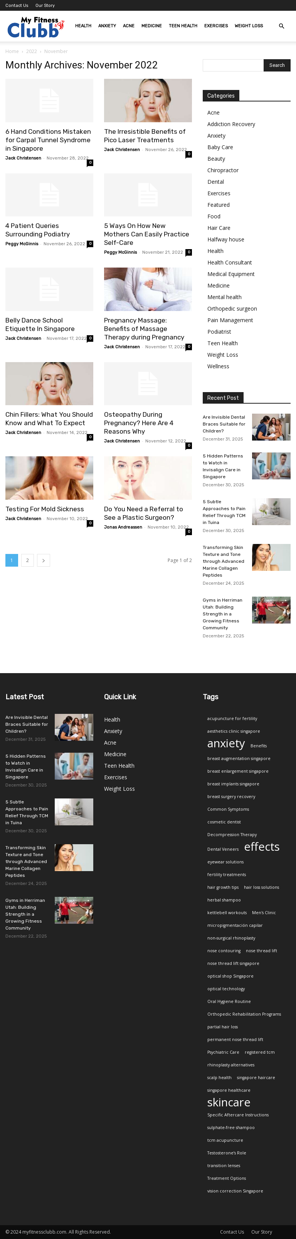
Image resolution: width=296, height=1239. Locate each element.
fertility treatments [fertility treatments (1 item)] (226, 874)
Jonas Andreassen (123, 527)
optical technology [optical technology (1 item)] (226, 988)
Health (83, 25)
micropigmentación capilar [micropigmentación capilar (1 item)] (235, 925)
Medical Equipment (231, 274)
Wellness (218, 366)
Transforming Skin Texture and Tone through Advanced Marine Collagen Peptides (223, 561)
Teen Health (183, 25)
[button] (281, 26)
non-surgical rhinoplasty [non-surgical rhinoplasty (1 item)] (231, 938)
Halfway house (225, 239)
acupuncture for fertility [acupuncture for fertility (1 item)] (232, 718)
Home (12, 51)
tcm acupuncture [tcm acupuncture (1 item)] (225, 1140)
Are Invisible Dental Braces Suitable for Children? (224, 424)
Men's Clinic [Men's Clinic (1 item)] (264, 912)
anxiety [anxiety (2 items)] (226, 743)
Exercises (216, 25)
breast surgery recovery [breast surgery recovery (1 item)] (231, 796)
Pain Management (230, 320)
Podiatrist (219, 331)
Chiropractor (223, 170)
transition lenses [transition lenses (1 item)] (223, 1165)
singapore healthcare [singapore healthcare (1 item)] (229, 1090)
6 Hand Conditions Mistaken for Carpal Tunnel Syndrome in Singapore (48, 140)
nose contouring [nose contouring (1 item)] (223, 950)
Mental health (224, 297)
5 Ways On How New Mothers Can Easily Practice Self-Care (146, 234)
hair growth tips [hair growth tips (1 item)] (223, 887)
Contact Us (16, 5)
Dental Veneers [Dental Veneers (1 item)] (223, 849)
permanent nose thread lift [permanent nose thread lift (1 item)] (235, 1039)
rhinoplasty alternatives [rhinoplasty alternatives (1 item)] (230, 1065)
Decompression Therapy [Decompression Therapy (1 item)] (232, 834)
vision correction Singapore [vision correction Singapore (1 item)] (235, 1191)
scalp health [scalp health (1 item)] (219, 1077)
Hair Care (218, 227)
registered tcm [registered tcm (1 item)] (260, 1052)
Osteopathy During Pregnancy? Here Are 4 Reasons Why (138, 423)
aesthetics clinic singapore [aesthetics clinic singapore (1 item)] (233, 731)
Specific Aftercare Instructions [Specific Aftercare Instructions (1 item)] (238, 1115)
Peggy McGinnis (21, 243)
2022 (31, 51)
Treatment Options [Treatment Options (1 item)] (226, 1178)
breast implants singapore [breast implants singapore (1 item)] (233, 784)
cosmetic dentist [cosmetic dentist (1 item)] (224, 822)
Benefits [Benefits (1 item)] (259, 745)
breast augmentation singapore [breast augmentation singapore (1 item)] (239, 758)
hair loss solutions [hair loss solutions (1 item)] (261, 887)
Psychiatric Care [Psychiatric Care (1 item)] (223, 1052)
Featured (218, 204)
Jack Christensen (23, 158)
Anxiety (107, 25)
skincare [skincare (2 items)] (229, 1102)
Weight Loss (249, 25)
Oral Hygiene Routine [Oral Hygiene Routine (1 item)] (229, 1001)
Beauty (216, 158)
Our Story (45, 5)
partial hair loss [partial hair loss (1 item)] (222, 1026)
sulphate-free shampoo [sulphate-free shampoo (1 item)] (231, 1127)
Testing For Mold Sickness (44, 509)
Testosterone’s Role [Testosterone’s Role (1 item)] (226, 1153)
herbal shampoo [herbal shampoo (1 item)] (224, 900)
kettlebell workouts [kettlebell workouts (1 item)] (227, 912)
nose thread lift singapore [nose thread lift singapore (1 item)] (233, 963)
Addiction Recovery (231, 124)
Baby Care (220, 147)
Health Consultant (229, 262)
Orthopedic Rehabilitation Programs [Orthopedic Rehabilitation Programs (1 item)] (244, 1014)
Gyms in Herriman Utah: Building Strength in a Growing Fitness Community (222, 613)
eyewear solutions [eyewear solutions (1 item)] (225, 862)
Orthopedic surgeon (232, 308)
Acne (129, 25)
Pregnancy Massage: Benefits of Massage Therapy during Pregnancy (144, 328)
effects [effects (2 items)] (262, 847)
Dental (215, 181)
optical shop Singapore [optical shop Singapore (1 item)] (230, 976)
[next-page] (43, 560)
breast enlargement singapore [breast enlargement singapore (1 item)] (238, 771)
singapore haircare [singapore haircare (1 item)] (256, 1077)
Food (213, 216)
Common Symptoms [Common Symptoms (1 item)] (228, 809)
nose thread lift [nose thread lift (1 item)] (261, 950)
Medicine (151, 25)
